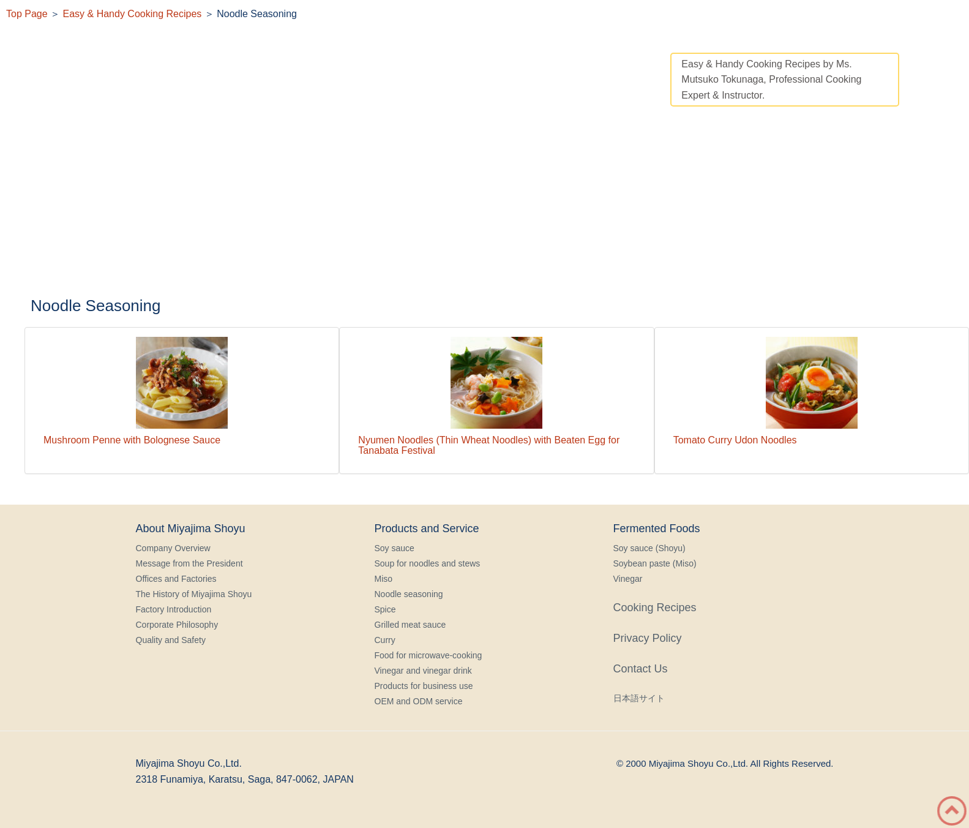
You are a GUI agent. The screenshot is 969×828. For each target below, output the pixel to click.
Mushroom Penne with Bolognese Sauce (131, 440)
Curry (385, 640)
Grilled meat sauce (410, 625)
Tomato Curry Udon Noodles (735, 440)
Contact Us (640, 669)
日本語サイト (639, 698)
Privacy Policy (647, 638)
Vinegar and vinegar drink (423, 671)
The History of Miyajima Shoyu (194, 594)
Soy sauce (394, 548)
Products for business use (424, 686)
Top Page (27, 14)
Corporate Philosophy (177, 625)
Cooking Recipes (655, 607)
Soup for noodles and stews (428, 563)
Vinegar (628, 579)
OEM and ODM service (419, 701)
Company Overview (173, 548)
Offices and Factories (176, 579)
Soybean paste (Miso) (655, 563)
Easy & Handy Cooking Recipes (132, 14)
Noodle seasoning (409, 594)
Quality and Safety (171, 640)
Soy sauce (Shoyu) (649, 548)
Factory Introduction (174, 609)
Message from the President (189, 563)
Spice (385, 609)
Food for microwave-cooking (428, 655)
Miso (384, 579)
